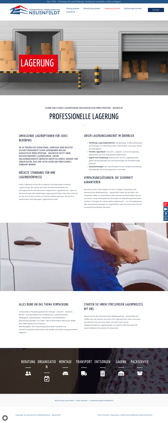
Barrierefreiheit (146, 415)
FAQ (99, 415)
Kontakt (105, 415)
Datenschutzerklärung (130, 415)
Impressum (114, 415)
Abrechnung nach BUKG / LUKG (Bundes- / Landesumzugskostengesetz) (84, 400)
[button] (76, 11)
